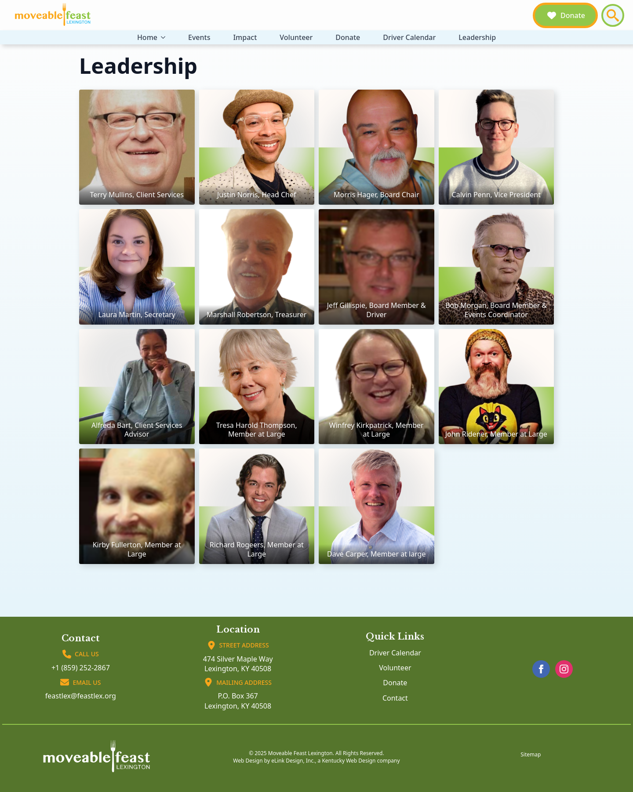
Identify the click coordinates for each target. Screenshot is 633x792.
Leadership (477, 37)
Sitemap (530, 754)
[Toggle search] (612, 15)
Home (147, 37)
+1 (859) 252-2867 (80, 668)
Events (199, 37)
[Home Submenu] (164, 37)
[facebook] (541, 669)
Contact (395, 698)
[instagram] (564, 669)
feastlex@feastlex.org (80, 696)
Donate (347, 37)
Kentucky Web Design (348, 760)
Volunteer (296, 37)
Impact (245, 37)
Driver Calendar (409, 37)
